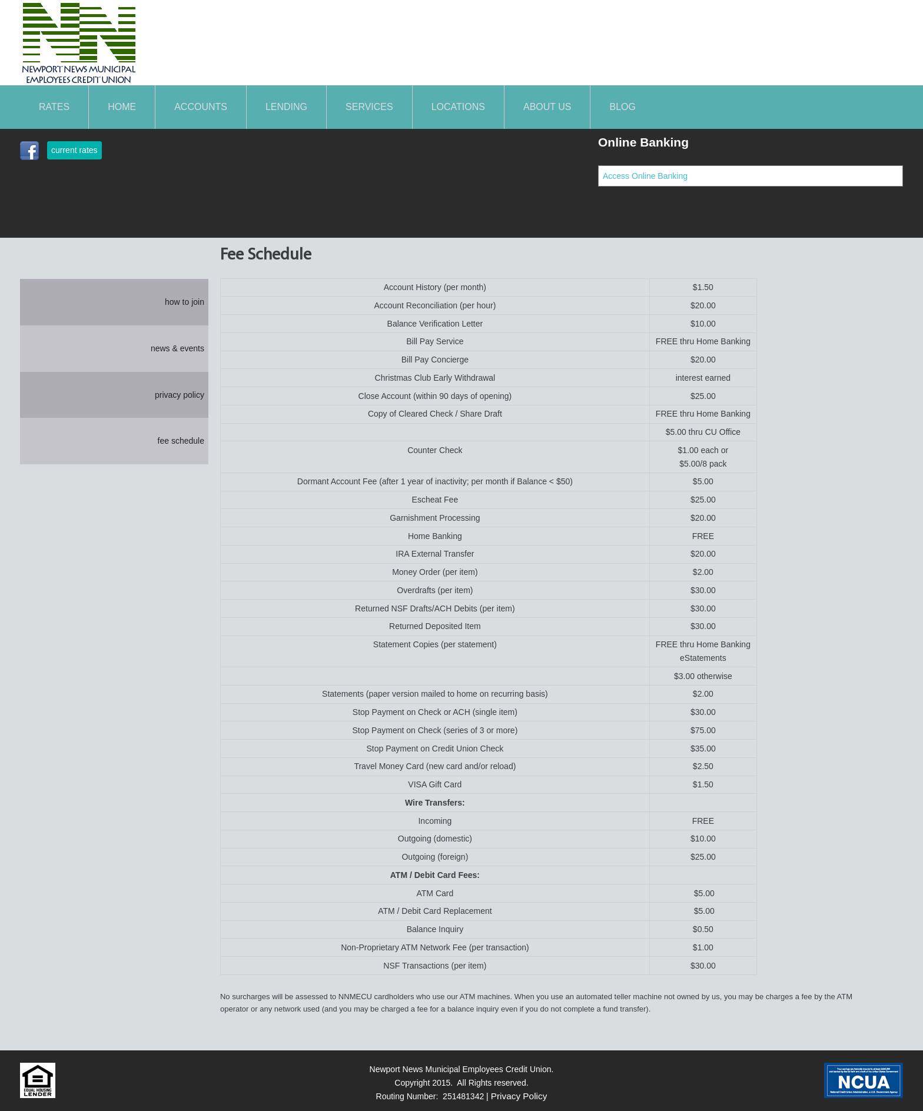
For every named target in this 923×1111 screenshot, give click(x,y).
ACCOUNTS (200, 107)
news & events (177, 348)
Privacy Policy (519, 1096)
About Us (547, 107)
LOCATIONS (458, 107)
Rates (54, 107)
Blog (622, 107)
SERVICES (369, 107)
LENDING (286, 107)
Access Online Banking (645, 176)
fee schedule (181, 440)
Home (122, 107)
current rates (74, 150)
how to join (184, 302)
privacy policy (179, 395)
